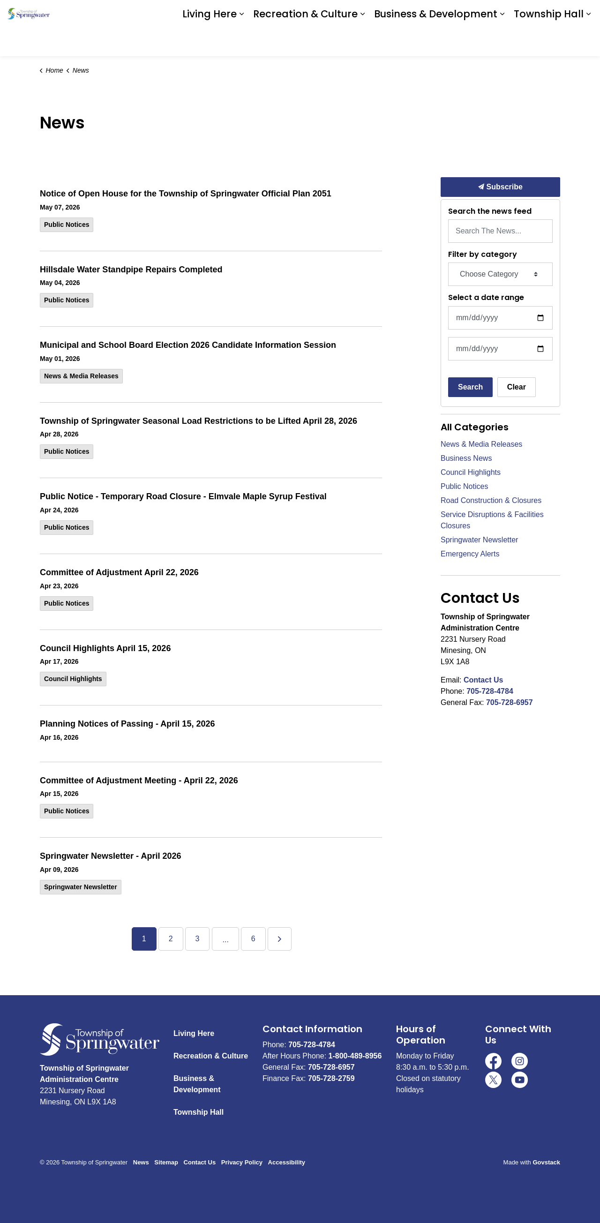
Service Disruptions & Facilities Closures (492, 520)
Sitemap (166, 1162)
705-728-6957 (509, 702)
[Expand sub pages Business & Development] (502, 42)
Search (470, 387)
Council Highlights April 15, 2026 (105, 648)
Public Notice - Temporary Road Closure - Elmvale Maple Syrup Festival (183, 496)
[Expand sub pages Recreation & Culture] (362, 42)
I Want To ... (537, 14)
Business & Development (435, 42)
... (225, 940)
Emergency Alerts (470, 554)
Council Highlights (73, 679)
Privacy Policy (241, 1162)
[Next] (280, 939)
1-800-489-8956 (355, 1056)
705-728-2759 (331, 1078)
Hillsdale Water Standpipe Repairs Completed (131, 269)
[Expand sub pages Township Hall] (588, 42)
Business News (466, 458)
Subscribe (500, 187)
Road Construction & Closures (491, 500)
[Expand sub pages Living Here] (241, 42)
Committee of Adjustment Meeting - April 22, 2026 (139, 780)
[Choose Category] (500, 274)
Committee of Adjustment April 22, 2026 (119, 572)
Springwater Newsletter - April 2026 (110, 856)
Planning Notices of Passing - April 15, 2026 (127, 723)
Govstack (546, 1162)
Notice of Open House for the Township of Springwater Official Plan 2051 (185, 193)
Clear (516, 387)
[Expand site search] (583, 14)
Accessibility (287, 1162)
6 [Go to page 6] (253, 939)
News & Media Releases (81, 376)
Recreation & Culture (305, 42)
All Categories (475, 427)
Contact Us (483, 680)
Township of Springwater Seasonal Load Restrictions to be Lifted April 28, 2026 (198, 421)
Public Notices (66, 224)
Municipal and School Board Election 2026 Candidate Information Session (188, 345)
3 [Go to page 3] (197, 939)
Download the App (462, 14)
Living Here (209, 42)
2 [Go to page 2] (171, 939)
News (141, 1162)
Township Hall (549, 42)
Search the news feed (490, 211)
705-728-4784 (489, 691)
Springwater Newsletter (80, 887)
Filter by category (482, 254)
